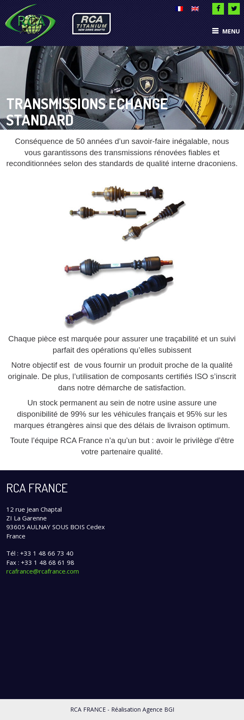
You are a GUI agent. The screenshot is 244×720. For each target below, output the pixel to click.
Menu (226, 31)
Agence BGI (158, 709)
